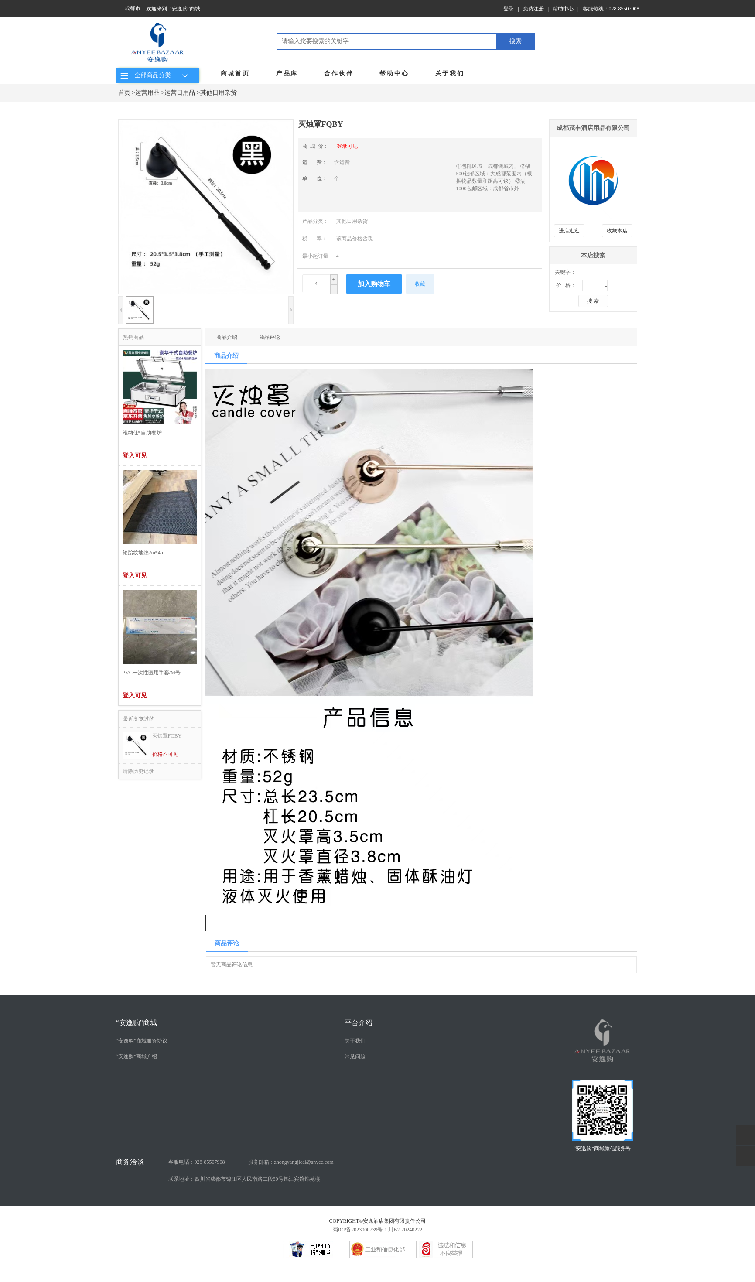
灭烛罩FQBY (167, 736)
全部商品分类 (155, 75)
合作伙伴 (338, 73)
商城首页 (235, 73)
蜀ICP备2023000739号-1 (360, 1230)
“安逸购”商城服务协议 (142, 1041)
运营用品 (147, 92)
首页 (124, 92)
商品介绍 (226, 337)
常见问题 (355, 1056)
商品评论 (269, 337)
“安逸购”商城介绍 (136, 1056)
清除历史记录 (138, 771)
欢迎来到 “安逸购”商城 (173, 9)
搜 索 (593, 301)
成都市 (132, 8)
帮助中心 (563, 9)
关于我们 (450, 73)
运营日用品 (179, 92)
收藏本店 (617, 231)
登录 (508, 9)
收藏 (420, 284)
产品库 (287, 73)
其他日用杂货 (218, 92)
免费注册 (533, 9)
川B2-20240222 (405, 1230)
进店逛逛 (569, 231)
